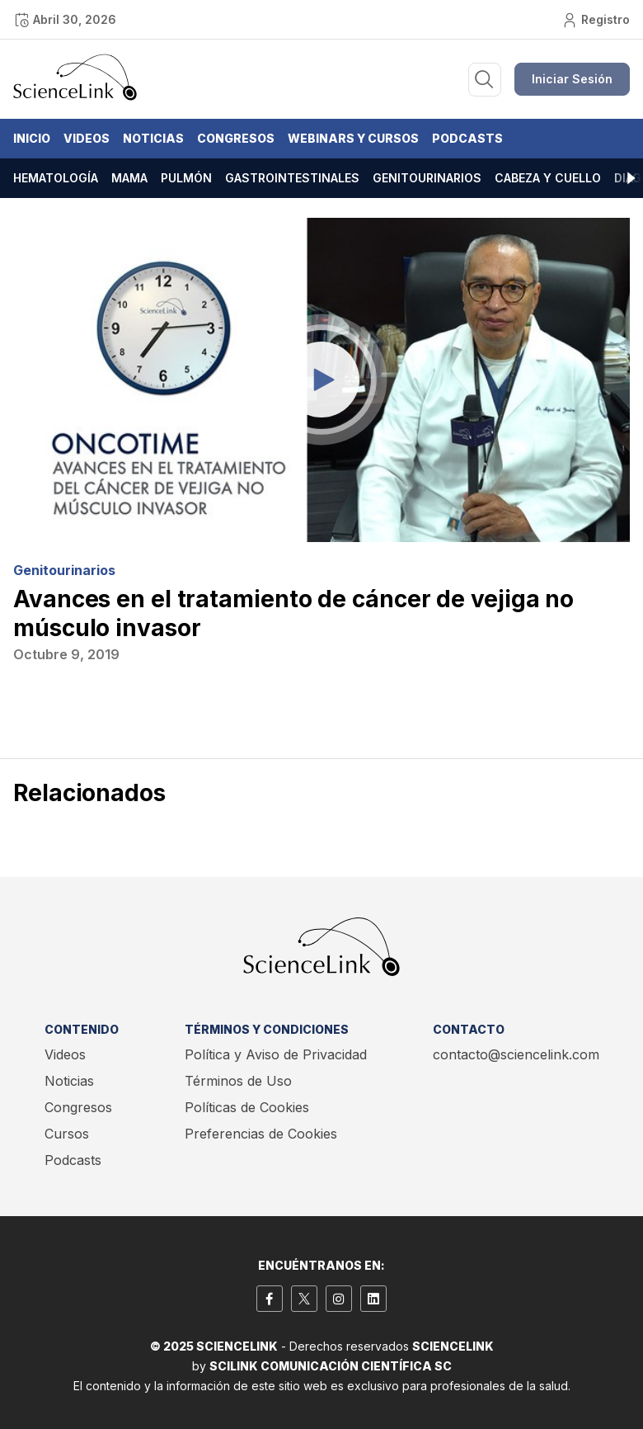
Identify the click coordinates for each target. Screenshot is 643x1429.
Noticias (153, 138)
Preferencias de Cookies (261, 1133)
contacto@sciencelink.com (516, 1054)
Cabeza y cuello (548, 178)
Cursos (67, 1133)
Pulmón (186, 178)
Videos (86, 138)
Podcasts (467, 138)
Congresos (236, 138)
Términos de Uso (238, 1081)
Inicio (31, 138)
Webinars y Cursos (353, 138)
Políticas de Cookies (247, 1107)
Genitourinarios (427, 178)
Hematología (55, 178)
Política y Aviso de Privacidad (276, 1054)
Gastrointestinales (292, 178)
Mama (129, 178)
